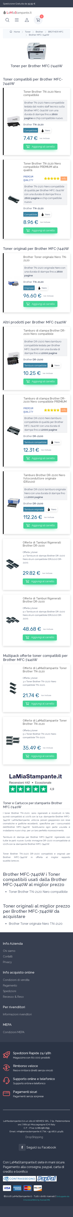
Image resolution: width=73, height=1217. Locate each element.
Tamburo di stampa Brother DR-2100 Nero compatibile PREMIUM (45, 400)
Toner (28, 32)
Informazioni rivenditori (17, 1014)
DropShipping (34, 1137)
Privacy (7, 962)
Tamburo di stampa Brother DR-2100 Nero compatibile (44, 332)
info (64, 178)
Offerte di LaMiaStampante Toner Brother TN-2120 (45, 670)
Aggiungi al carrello (40, 146)
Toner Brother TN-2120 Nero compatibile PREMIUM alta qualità (42, 167)
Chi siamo (9, 950)
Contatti (7, 956)
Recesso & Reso (13, 996)
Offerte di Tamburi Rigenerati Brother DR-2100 (42, 544)
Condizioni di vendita (16, 979)
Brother (39, 32)
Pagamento (10, 985)
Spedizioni (9, 991)
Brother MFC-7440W (39, 35)
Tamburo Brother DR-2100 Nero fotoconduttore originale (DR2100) (44, 478)
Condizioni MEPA (13, 1032)
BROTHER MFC (55, 32)
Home (15, 32)
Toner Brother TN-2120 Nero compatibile (42, 93)
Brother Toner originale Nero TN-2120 (45, 258)
